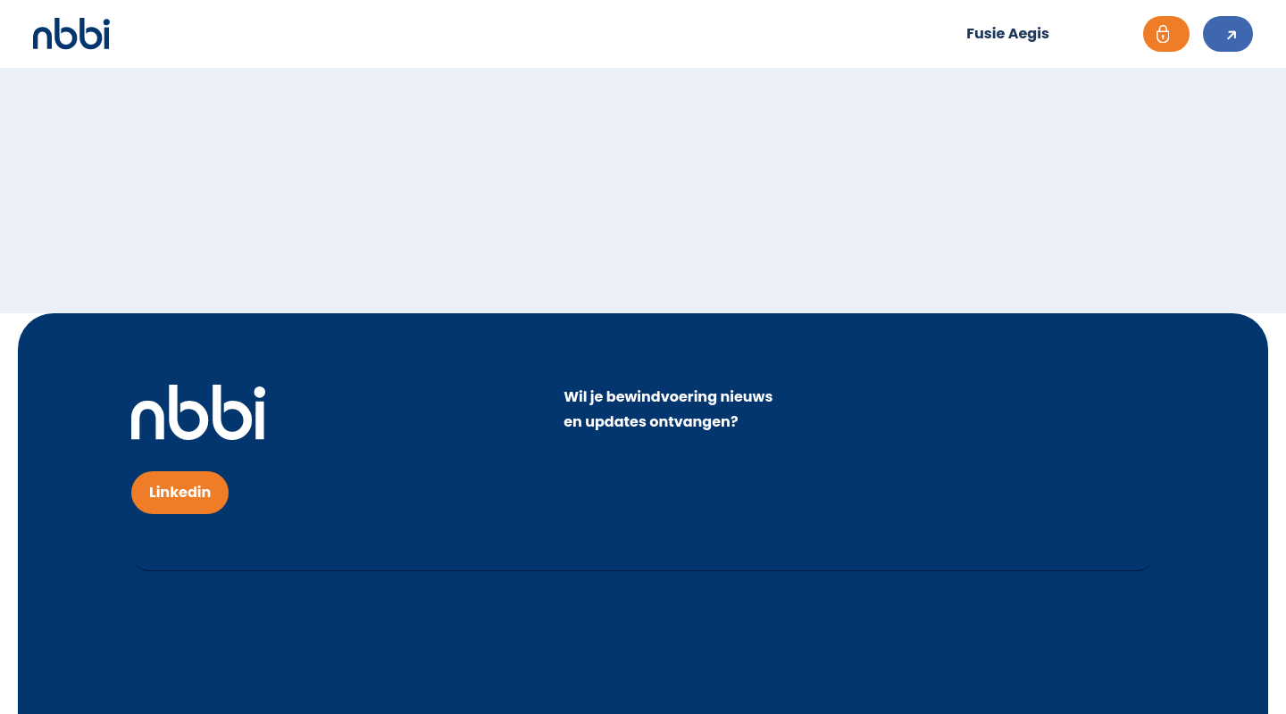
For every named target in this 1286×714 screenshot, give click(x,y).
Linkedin (180, 492)
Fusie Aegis (1007, 33)
